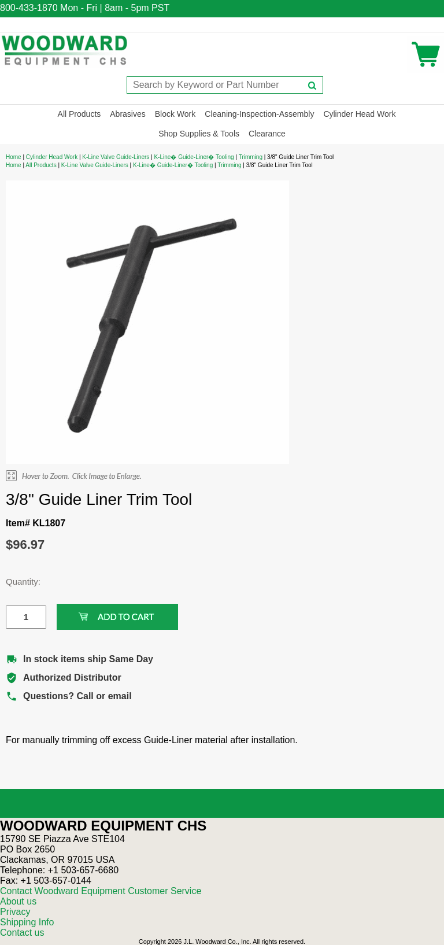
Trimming (250, 157)
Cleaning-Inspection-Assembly (259, 114)
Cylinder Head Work (359, 114)
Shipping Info (27, 922)
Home (13, 157)
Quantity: (17, 581)
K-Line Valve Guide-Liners (115, 157)
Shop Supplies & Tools (198, 133)
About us (18, 901)
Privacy (15, 912)
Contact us (22, 932)
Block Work (175, 114)
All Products (79, 114)
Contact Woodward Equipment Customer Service (100, 891)
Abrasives (127, 114)
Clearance (267, 133)
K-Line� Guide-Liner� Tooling (194, 157)
